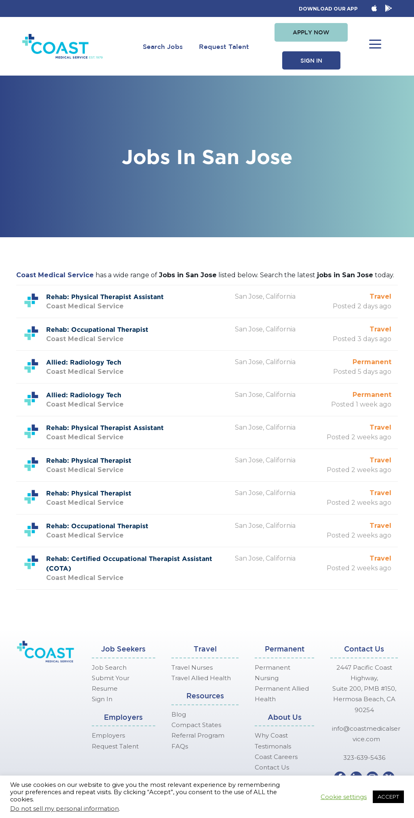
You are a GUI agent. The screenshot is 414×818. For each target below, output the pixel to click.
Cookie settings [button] (344, 797)
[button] (311, 32)
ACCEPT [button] (388, 796)
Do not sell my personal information (64, 808)
